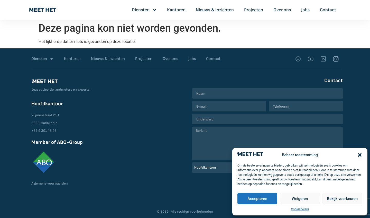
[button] (359, 155)
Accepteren (257, 198)
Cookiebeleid (300, 209)
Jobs (305, 10)
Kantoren (176, 10)
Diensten (144, 10)
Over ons (282, 10)
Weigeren (300, 198)
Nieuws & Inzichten (215, 10)
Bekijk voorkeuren (342, 198)
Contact (328, 10)
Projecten (253, 10)
